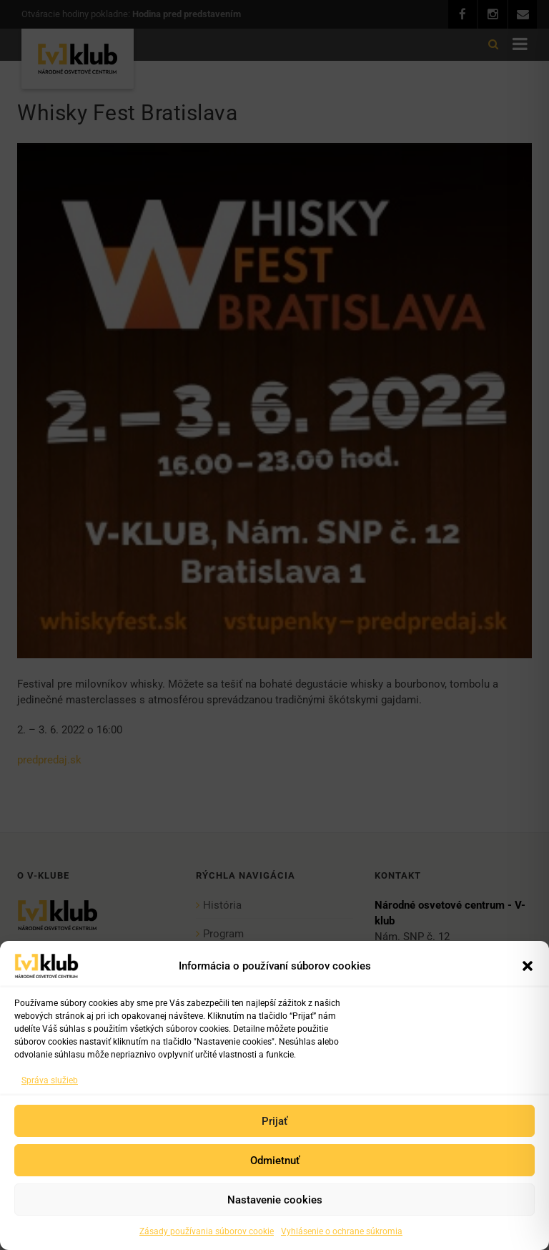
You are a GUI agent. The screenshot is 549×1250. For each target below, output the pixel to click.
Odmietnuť (275, 1160)
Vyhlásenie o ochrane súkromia (341, 1231)
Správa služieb (49, 1080)
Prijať (274, 1121)
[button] (527, 966)
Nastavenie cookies (274, 1199)
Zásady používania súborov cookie (206, 1231)
